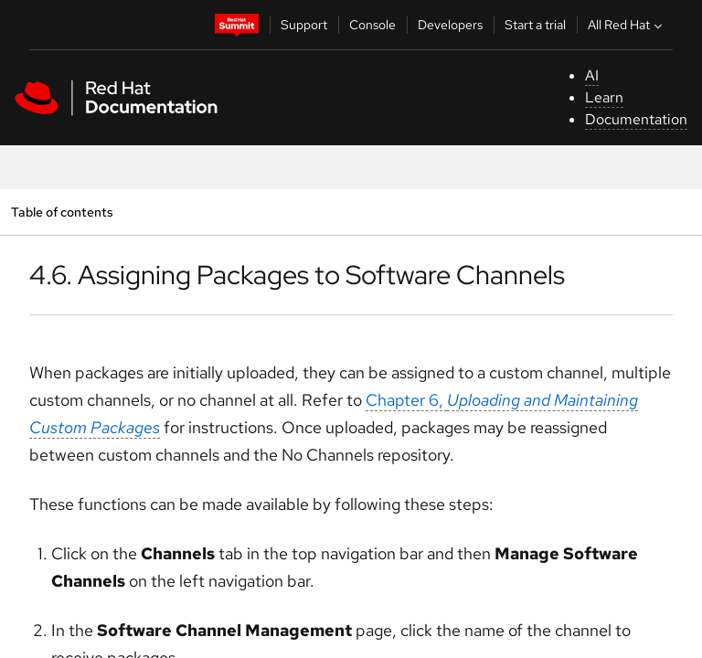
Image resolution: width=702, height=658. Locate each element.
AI (592, 75)
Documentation (636, 119)
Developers (450, 24)
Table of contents (61, 211)
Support (304, 24)
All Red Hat (627, 24)
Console (372, 24)
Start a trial (535, 24)
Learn (604, 97)
